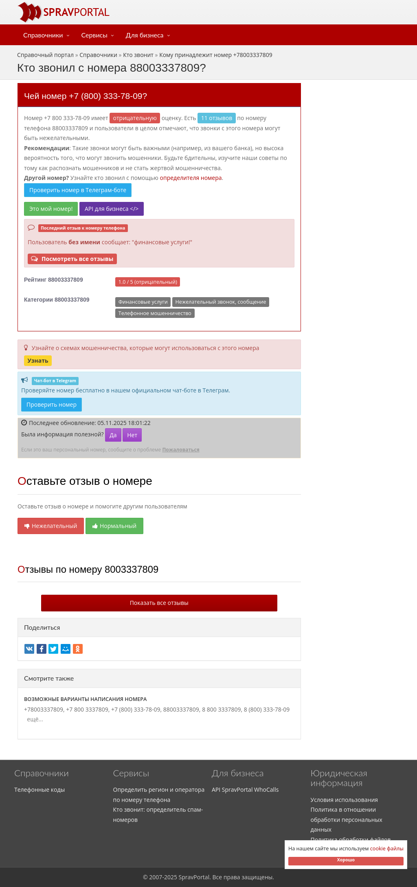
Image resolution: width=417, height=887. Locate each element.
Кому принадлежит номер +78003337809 (215, 55)
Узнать (37, 360)
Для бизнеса (145, 35)
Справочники (43, 35)
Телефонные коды (39, 789)
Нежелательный (50, 526)
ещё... (33, 719)
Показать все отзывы (159, 603)
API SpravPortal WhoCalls (245, 789)
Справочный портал (45, 55)
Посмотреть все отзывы (72, 259)
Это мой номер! (50, 208)
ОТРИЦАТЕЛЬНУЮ (135, 118)
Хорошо (346, 860)
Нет (132, 435)
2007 (155, 877)
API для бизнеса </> (111, 208)
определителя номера (191, 178)
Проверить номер (51, 404)
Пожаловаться (180, 449)
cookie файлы (387, 848)
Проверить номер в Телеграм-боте (77, 190)
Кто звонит (138, 55)
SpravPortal (194, 877)
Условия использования (344, 800)
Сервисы (94, 35)
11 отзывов (217, 118)
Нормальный (114, 526)
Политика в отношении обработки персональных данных (346, 819)
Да (113, 435)
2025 (170, 877)
